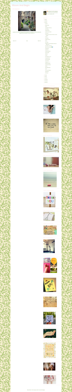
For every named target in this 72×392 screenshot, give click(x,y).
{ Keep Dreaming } (47, 63)
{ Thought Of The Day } (48, 27)
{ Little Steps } (47, 48)
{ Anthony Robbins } (48, 51)
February (46, 25)
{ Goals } (46, 36)
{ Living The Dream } (48, 64)
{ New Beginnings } (47, 67)
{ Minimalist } (47, 71)
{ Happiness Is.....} (47, 62)
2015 (45, 75)
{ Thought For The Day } (48, 45)
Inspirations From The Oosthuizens (53, 11)
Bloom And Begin (21, 5)
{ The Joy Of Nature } (48, 70)
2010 (45, 82)
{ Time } (46, 55)
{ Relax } (46, 66)
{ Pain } (46, 26)
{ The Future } (47, 29)
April (46, 23)
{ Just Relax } (47, 38)
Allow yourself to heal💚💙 (49, 47)
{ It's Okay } (46, 42)
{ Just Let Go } (47, 60)
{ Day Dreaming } (47, 59)
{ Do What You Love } (48, 56)
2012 (45, 79)
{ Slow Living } (47, 52)
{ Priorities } (46, 33)
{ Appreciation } (47, 30)
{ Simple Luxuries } (47, 39)
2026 (45, 19)
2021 (45, 22)
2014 (45, 76)
